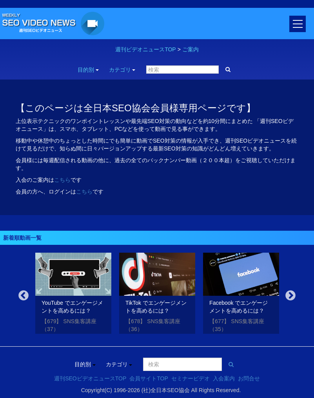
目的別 (88, 70)
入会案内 (224, 378)
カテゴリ (122, 70)
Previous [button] (23, 296)
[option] (73, 294)
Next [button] (290, 296)
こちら (62, 180)
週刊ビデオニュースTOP (145, 49)
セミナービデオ (190, 378)
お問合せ (249, 378)
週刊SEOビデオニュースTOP (90, 378)
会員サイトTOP (148, 378)
